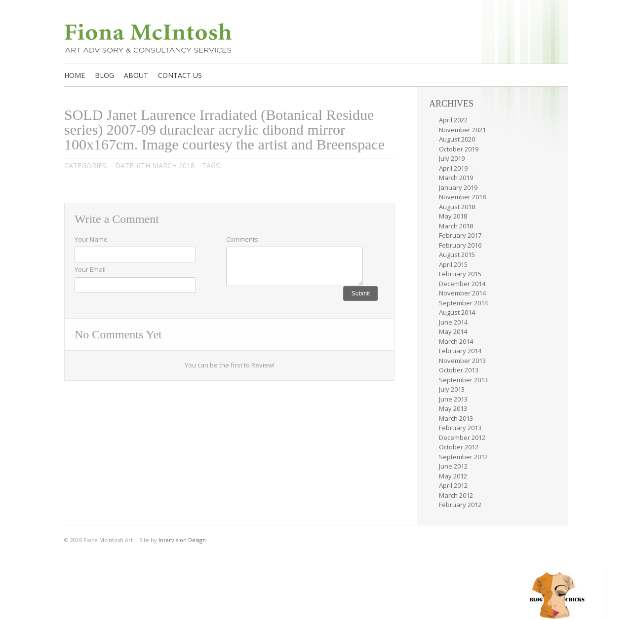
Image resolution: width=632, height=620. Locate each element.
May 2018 (453, 216)
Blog (104, 75)
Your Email (90, 269)
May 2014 (453, 331)
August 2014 (457, 312)
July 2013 (452, 389)
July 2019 (452, 158)
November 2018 (462, 196)
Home (74, 75)
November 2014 (462, 293)
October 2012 (458, 446)
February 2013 (460, 427)
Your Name (91, 239)
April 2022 (453, 119)
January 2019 (458, 187)
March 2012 (456, 495)
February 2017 (460, 235)
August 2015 (457, 254)
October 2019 (458, 149)
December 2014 (462, 283)
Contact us (180, 75)
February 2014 (460, 350)
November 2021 (462, 129)
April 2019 (453, 168)
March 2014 (456, 341)
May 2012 (453, 476)
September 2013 (463, 379)
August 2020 (457, 139)
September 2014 (463, 302)
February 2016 (460, 245)
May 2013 (453, 408)
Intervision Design (182, 540)
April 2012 (453, 485)
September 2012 (463, 456)
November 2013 (462, 360)
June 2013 (453, 399)
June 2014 (453, 322)
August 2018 (457, 206)
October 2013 (458, 369)
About (136, 75)
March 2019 (456, 177)
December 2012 (462, 437)
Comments (242, 239)
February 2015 (460, 273)
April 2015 (453, 264)
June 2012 (453, 466)
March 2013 (456, 418)
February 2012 (460, 504)
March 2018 (456, 225)
